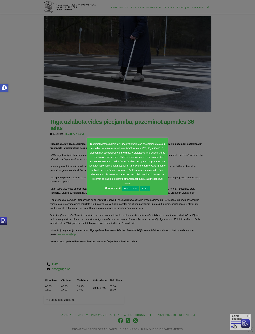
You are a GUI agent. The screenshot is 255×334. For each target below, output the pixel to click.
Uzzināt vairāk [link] (113, 188)
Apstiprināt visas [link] (130, 188)
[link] (4, 88)
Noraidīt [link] (145, 188)
